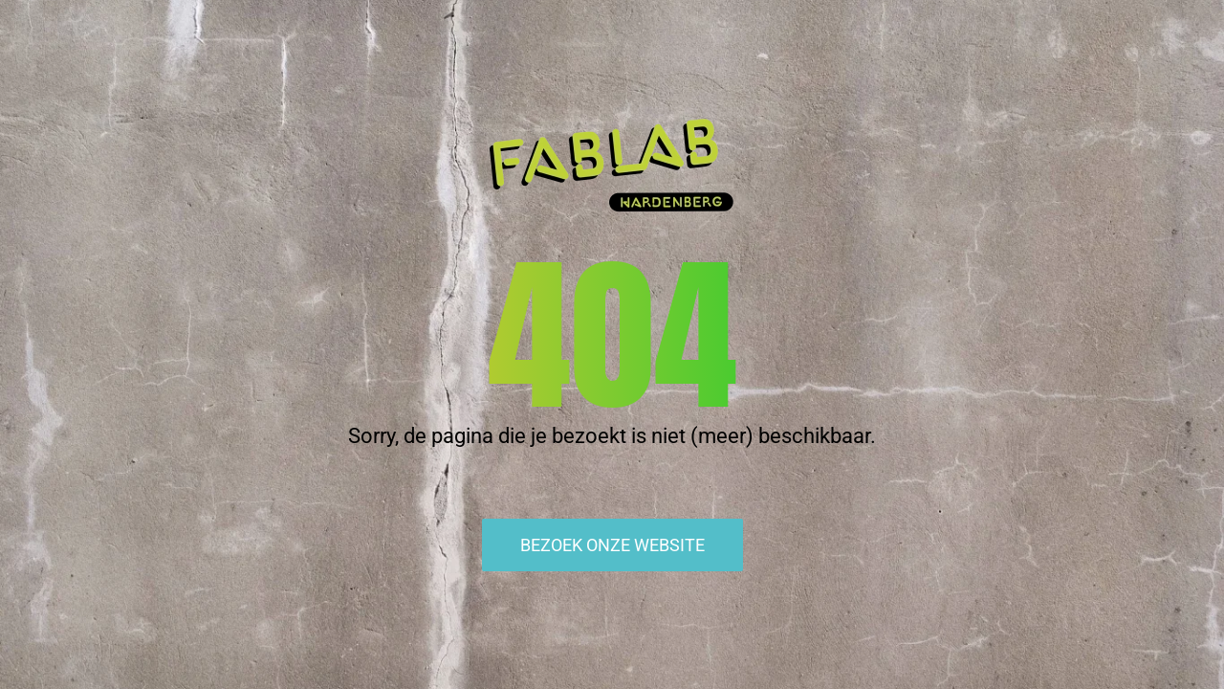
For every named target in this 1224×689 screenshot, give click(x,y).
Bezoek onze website (612, 545)
